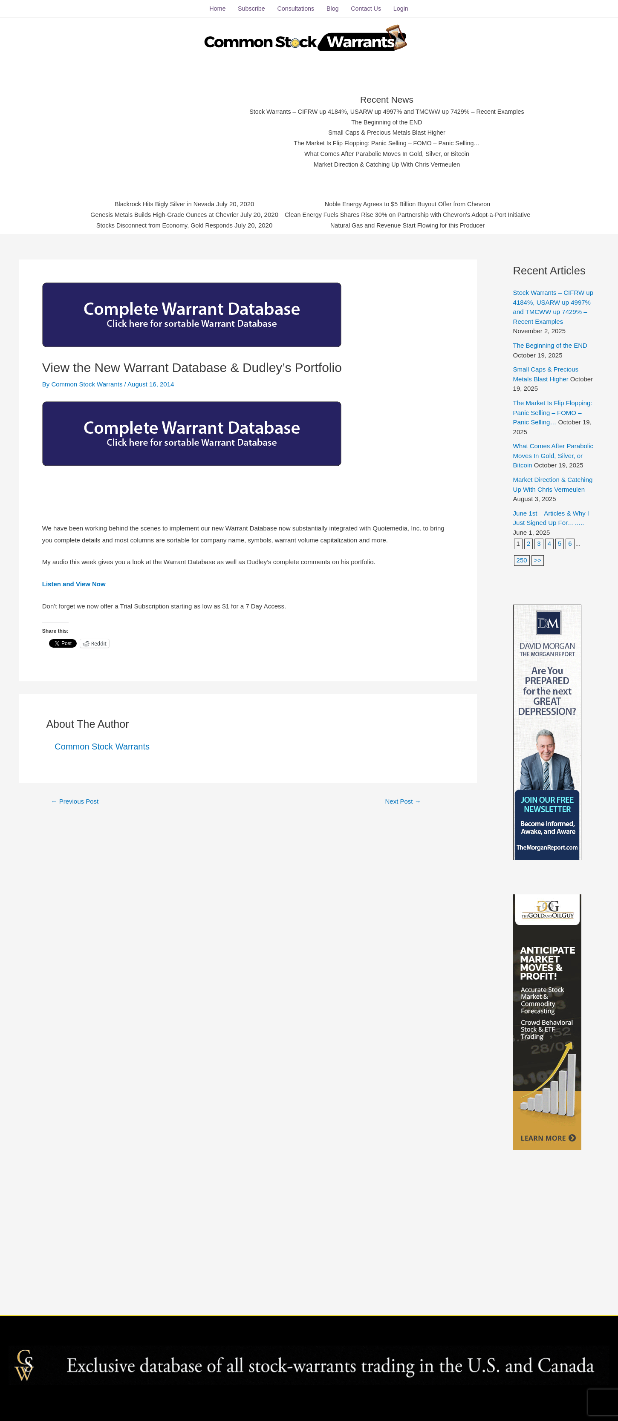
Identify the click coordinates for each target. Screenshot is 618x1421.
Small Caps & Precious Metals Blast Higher (387, 132)
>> (538, 560)
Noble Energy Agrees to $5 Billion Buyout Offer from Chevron (411, 204)
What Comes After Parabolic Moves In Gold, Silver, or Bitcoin (386, 154)
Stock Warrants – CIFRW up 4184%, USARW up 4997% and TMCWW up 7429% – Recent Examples (387, 111)
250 (522, 560)
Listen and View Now (74, 584)
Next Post (403, 801)
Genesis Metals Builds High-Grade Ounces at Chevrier (159, 215)
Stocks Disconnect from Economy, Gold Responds (158, 225)
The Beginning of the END (386, 122)
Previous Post (74, 801)
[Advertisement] (165, 130)
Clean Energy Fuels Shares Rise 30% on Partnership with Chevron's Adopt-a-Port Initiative (411, 215)
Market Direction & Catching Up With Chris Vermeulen (386, 164)
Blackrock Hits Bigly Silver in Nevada (159, 204)
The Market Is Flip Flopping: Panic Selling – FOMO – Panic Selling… (386, 143)
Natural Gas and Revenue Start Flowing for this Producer (411, 225)
